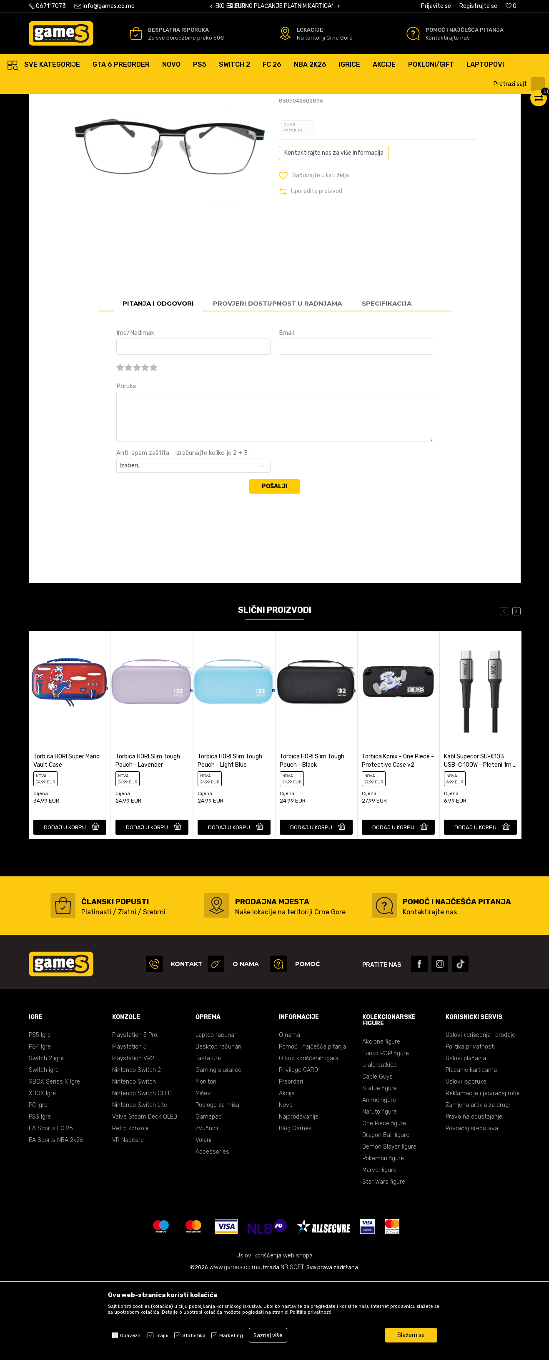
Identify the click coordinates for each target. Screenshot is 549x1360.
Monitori (206, 1161)
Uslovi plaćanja (466, 1138)
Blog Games (295, 1208)
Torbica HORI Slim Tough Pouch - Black (312, 840)
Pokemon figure (383, 1238)
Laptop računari (217, 1114)
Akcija (287, 1173)
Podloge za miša (217, 1184)
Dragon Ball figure (385, 1214)
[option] (274, 6)
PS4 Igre (40, 1126)
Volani (203, 1219)
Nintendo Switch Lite (139, 1184)
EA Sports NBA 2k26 (56, 1219)
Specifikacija (386, 383)
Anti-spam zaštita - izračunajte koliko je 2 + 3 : (183, 532)
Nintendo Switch (134, 1161)
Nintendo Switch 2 (136, 1149)
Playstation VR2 (133, 1138)
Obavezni (131, 1335)
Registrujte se (478, 6)
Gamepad (209, 1196)
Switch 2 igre (46, 1138)
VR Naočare (128, 1219)
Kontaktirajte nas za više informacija (334, 232)
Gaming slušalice (218, 1149)
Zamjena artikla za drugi (478, 1184)
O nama (289, 1114)
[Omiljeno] (511, 6)
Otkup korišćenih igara (308, 1138)
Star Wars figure (383, 1261)
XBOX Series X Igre (54, 1161)
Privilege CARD (298, 1149)
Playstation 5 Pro (134, 1114)
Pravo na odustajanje (474, 1196)
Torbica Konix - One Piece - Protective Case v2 (398, 840)
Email (286, 412)
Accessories (212, 1231)
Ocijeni (299, 143)
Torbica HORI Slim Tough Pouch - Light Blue (230, 840)
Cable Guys (377, 1156)
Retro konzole (130, 1208)
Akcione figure (381, 1121)
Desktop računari (218, 1126)
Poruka (126, 465)
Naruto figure (379, 1191)
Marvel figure (379, 1249)
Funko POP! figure (385, 1133)
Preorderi (291, 1161)
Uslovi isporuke (466, 1161)
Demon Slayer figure (389, 1226)
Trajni (161, 1335)
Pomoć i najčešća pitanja (312, 1126)
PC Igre (38, 1184)
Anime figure (379, 1179)
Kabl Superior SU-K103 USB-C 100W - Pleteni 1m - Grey (480, 841)
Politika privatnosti (470, 1126)
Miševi (204, 1173)
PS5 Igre (40, 1114)
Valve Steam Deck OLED (144, 1196)
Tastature (208, 1138)
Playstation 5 (129, 1126)
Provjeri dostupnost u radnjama (277, 383)
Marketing (231, 1335)
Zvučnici (207, 1208)
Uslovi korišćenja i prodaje (480, 1114)
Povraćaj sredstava (472, 1208)
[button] (520, 84)
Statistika (194, 1335)
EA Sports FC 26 (51, 1208)
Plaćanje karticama (471, 1149)
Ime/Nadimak (135, 412)
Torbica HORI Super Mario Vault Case (66, 840)
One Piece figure (384, 1203)
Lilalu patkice (379, 1144)
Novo (286, 1184)
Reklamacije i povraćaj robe (483, 1173)
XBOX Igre (42, 1173)
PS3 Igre (40, 1196)
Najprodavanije (298, 1196)
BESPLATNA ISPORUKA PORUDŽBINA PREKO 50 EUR (284, 6)
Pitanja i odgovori (158, 383)
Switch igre (44, 1149)
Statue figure (379, 1168)
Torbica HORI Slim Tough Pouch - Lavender (147, 840)
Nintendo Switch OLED (142, 1173)
